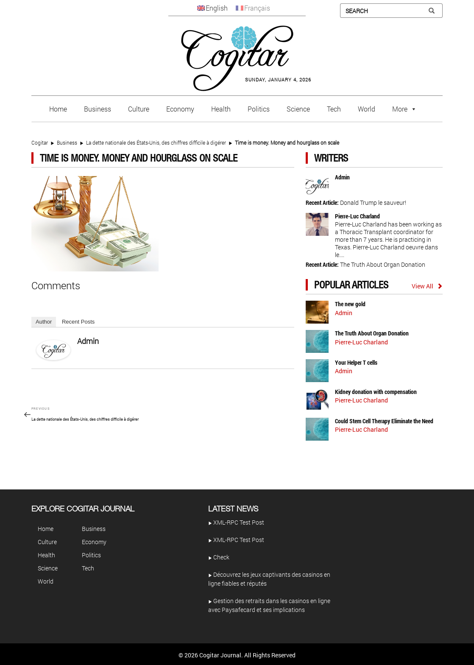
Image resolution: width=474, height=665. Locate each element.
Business (97, 108)
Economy (180, 108)
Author (44, 322)
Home (58, 108)
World (366, 108)
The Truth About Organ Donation (382, 264)
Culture (138, 108)
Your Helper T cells (356, 362)
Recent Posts (78, 322)
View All (422, 286)
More (399, 108)
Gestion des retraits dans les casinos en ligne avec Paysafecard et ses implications (269, 605)
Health (221, 108)
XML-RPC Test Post (236, 522)
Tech (334, 108)
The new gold (350, 304)
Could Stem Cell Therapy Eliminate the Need (384, 421)
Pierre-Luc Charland (357, 216)
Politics (259, 108)
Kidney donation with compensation (376, 392)
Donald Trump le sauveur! (373, 202)
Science (298, 108)
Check (218, 557)
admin (88, 341)
